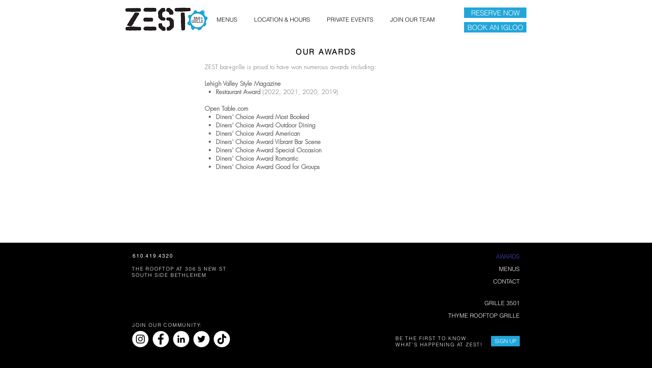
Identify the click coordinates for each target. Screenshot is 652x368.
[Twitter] (201, 339)
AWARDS (508, 256)
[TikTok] (222, 339)
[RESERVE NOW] (495, 12)
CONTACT (506, 281)
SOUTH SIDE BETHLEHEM (169, 275)
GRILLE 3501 (502, 303)
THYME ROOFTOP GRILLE (484, 315)
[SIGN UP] (505, 341)
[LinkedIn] (181, 339)
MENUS (509, 269)
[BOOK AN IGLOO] (495, 27)
